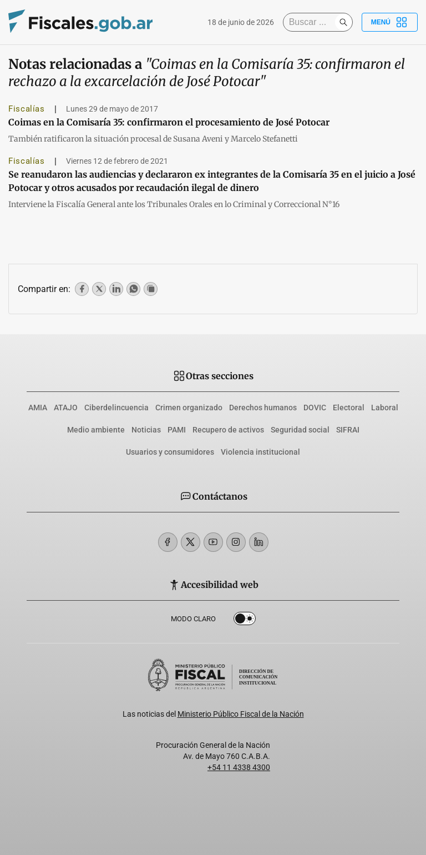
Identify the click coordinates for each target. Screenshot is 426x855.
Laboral (384, 407)
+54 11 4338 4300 (238, 767)
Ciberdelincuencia (116, 407)
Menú (389, 22)
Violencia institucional (260, 451)
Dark (244, 621)
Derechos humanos (263, 407)
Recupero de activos (228, 429)
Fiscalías (26, 108)
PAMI (177, 429)
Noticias (146, 429)
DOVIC (314, 407)
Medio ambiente (96, 429)
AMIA (37, 407)
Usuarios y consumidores (170, 451)
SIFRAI (347, 429)
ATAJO (66, 407)
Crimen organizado (188, 407)
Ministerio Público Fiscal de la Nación (241, 714)
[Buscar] (312, 22)
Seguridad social (300, 429)
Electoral (348, 407)
